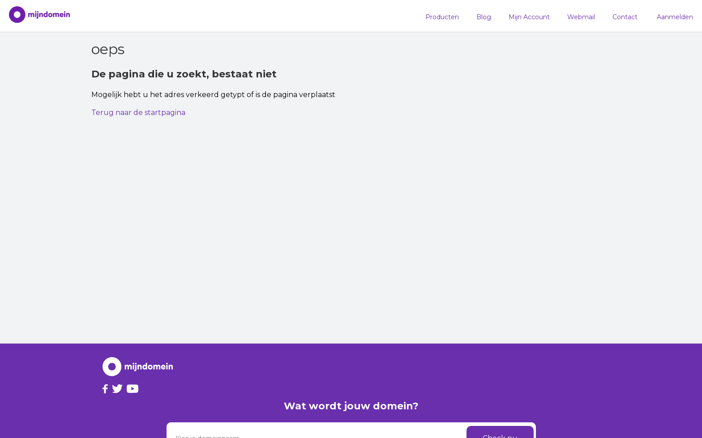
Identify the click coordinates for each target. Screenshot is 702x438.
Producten (442, 17)
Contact (625, 17)
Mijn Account (529, 17)
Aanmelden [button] (675, 17)
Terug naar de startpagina (138, 112)
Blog (483, 17)
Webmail (581, 17)
